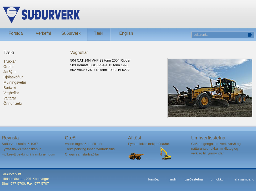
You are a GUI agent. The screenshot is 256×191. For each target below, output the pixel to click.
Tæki (98, 33)
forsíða (153, 179)
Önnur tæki (12, 103)
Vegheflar (11, 93)
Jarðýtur (10, 72)
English (126, 33)
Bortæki (9, 88)
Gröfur (8, 66)
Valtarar (9, 98)
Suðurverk (71, 33)
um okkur (218, 179)
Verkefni (43, 33)
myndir (172, 179)
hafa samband (243, 179)
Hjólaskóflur (13, 77)
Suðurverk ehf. (82, 15)
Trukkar (9, 61)
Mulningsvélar (14, 82)
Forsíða (15, 33)
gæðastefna (194, 179)
